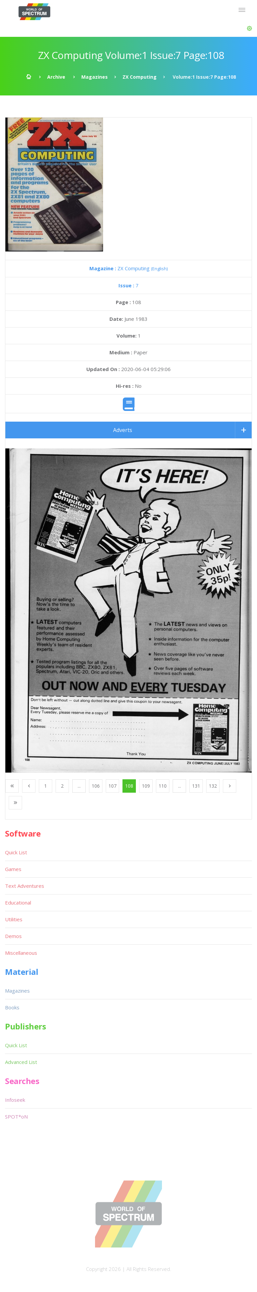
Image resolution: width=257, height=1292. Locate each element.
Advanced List (21, 1062)
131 (196, 786)
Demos (13, 936)
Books (12, 1007)
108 (129, 786)
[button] (249, 28)
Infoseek (15, 1099)
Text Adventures (24, 885)
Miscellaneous (21, 952)
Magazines (94, 77)
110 (163, 786)
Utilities (13, 919)
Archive (56, 77)
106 (96, 786)
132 (213, 786)
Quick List (16, 852)
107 (112, 786)
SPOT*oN (16, 1116)
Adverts (122, 430)
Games (13, 869)
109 (146, 786)
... (79, 786)
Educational (18, 902)
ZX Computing (139, 77)
